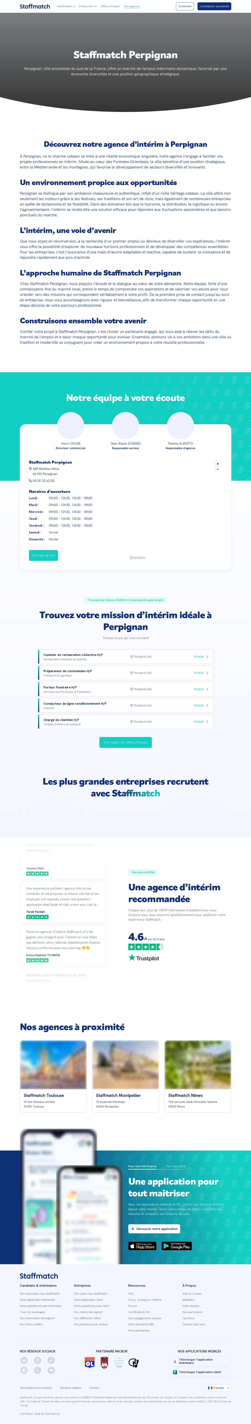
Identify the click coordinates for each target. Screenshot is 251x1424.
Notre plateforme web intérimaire (40, 1306)
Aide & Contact (192, 1293)
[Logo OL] (90, 1363)
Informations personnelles (36, 1387)
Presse (132, 1306)
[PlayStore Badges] (176, 1246)
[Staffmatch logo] (35, 6)
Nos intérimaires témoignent (37, 1318)
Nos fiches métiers (31, 1324)
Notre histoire (191, 1306)
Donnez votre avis (194, 1324)
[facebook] (24, 1370)
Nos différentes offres (87, 1318)
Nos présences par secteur (91, 1324)
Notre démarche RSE (141, 1324)
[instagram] (37, 1360)
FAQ (131, 1293)
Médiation (189, 1300)
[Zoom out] (217, 469)
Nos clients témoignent (88, 1312)
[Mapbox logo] (137, 558)
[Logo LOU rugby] (104, 1363)
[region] (175, 510)
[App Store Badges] (142, 1246)
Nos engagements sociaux (144, 1318)
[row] (125, 656)
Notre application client (88, 1300)
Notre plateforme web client (91, 1306)
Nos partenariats (138, 1330)
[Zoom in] (217, 463)
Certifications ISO (139, 1312)
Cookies (94, 1387)
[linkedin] (24, 1360)
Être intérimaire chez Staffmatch (40, 1293)
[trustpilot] (143, 958)
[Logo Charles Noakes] (133, 1363)
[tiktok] (51, 1360)
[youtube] (51, 1370)
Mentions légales (70, 1387)
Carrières (188, 1318)
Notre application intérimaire (37, 1300)
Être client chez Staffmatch (90, 1293)
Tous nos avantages (32, 1312)
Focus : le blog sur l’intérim (145, 1300)
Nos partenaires (193, 1312)
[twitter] (37, 1370)
